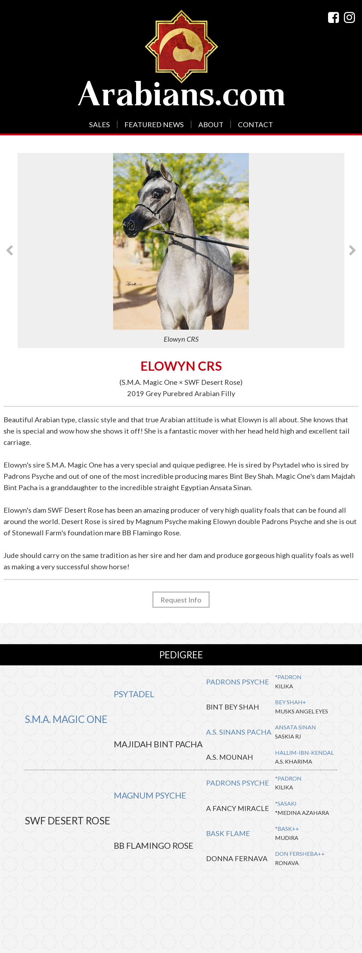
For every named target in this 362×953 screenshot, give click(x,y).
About (210, 124)
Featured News (154, 124)
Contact (255, 124)
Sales (99, 124)
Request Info (181, 599)
